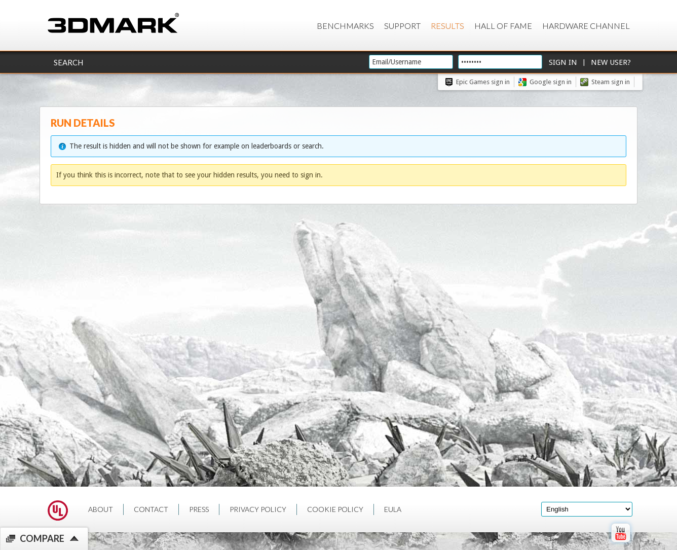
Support (402, 25)
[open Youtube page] (620, 544)
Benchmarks (345, 25)
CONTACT (151, 509)
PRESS (199, 509)
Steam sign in (610, 82)
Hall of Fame (503, 25)
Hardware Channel (586, 25)
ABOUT (100, 509)
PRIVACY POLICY (258, 509)
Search (68, 62)
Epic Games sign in (483, 82)
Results (447, 25)
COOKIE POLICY (335, 509)
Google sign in (551, 82)
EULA (392, 509)
